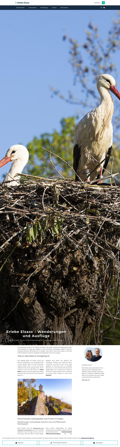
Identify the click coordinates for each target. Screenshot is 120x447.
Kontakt (97, 2)
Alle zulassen (99, 442)
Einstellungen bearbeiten (60, 442)
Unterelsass (32, 7)
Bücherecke (20, 7)
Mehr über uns (86, 380)
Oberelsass (64, 7)
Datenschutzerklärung (87, 438)
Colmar (54, 7)
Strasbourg (44, 7)
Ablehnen (20, 442)
